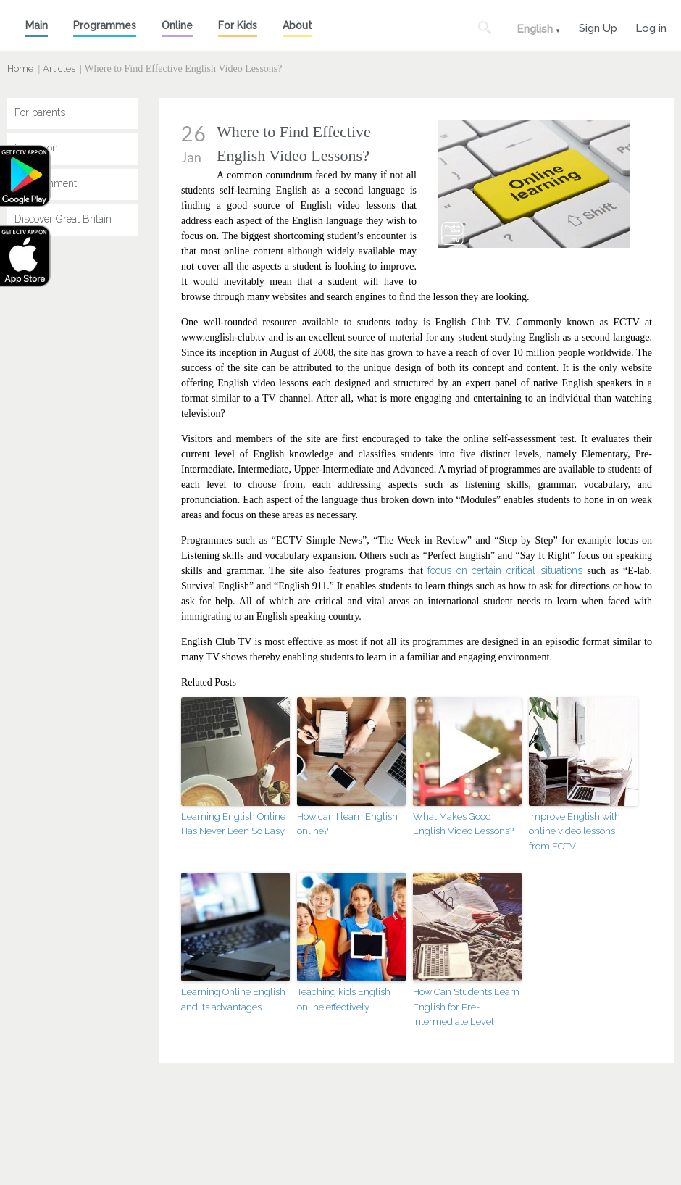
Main (36, 25)
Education (36, 148)
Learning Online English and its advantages (233, 999)
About (297, 25)
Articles (59, 68)
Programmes (104, 25)
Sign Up (598, 26)
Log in (651, 26)
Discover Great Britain (63, 219)
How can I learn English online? (347, 824)
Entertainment (45, 183)
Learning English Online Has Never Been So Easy (233, 824)
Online (177, 25)
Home (20, 68)
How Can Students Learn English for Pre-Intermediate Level (466, 1007)
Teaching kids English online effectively (343, 999)
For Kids (237, 25)
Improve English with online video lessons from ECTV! (574, 831)
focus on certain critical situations (507, 570)
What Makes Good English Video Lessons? (463, 824)
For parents (39, 112)
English (535, 29)
